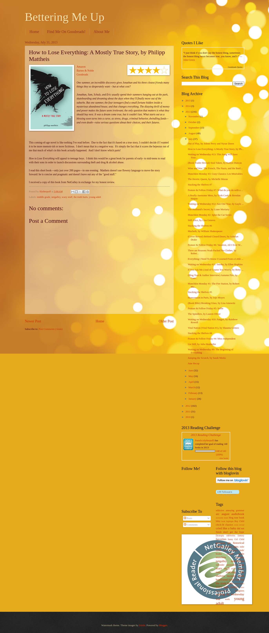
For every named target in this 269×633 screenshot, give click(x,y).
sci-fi (233, 568)
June (191, 370)
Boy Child (239, 521)
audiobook (237, 514)
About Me (101, 31)
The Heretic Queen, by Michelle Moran (208, 179)
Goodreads (82, 74)
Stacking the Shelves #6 (200, 225)
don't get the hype (233, 532)
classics (229, 524)
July (190, 139)
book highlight (227, 521)
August (192, 133)
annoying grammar (235, 510)
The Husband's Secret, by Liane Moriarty (209, 209)
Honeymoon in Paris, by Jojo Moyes (206, 297)
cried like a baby (226, 528)
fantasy (241, 535)
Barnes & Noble (85, 70)
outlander (220, 565)
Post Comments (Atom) (50, 329)
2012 (188, 406)
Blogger (163, 625)
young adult (95, 197)
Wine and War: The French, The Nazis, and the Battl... (215, 168)
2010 (188, 417)
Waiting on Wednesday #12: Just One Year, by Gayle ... (216, 204)
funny (230, 539)
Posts (188, 518)
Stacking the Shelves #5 (200, 292)
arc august (222, 514)
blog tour (233, 517)
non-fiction (237, 561)
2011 (188, 411)
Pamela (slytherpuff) (205, 440)
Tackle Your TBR (236, 580)
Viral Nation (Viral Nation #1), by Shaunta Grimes (213, 328)
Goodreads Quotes (235, 67)
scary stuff (67, 197)
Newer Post (33, 321)
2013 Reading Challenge (206, 435)
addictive (220, 510)
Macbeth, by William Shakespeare (205, 231)
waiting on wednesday (230, 594)
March (192, 387)
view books (223, 458)
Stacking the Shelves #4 (200, 333)
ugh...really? (231, 587)
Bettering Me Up (65, 16)
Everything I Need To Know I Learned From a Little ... (215, 259)
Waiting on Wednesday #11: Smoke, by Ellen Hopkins (215, 264)
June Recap (193, 363)
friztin (142, 625)
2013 (188, 111)
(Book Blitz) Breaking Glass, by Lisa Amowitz (211, 303)
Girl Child (239, 539)
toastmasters (239, 584)
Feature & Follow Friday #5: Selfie (205, 308)
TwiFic (219, 587)
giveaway (221, 543)
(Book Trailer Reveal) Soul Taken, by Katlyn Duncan (215, 162)
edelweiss (230, 535)
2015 (188, 100)
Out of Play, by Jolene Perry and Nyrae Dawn (211, 143)
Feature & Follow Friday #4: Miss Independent (211, 338)
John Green (189, 60)
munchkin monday (230, 557)
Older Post (166, 321)
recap (241, 564)
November (194, 116)
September (194, 127)
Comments (191, 524)
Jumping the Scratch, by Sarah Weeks (207, 358)
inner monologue (230, 550)
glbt (229, 543)
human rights (232, 546)
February (193, 393)
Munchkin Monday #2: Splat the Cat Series (210, 215)
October (192, 122)
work (227, 599)
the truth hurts (81, 197)
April (191, 382)
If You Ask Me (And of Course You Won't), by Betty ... (215, 269)
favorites (221, 539)
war (218, 599)
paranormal (231, 565)
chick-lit (220, 524)
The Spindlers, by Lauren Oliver (204, 314)
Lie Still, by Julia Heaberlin (202, 344)
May (191, 376)
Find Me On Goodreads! (66, 31)
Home (34, 31)
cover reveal (239, 525)
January (192, 398)
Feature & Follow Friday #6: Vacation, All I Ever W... (215, 245)
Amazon (81, 66)
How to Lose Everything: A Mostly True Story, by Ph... (216, 149)
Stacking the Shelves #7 (200, 184)
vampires (239, 590)
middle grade (43, 197)
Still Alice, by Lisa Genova (201, 220)
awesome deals (222, 518)
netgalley (56, 197)
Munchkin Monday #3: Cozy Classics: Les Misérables (215, 173)
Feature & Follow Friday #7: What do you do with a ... (215, 190)
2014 (188, 106)
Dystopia (220, 535)
